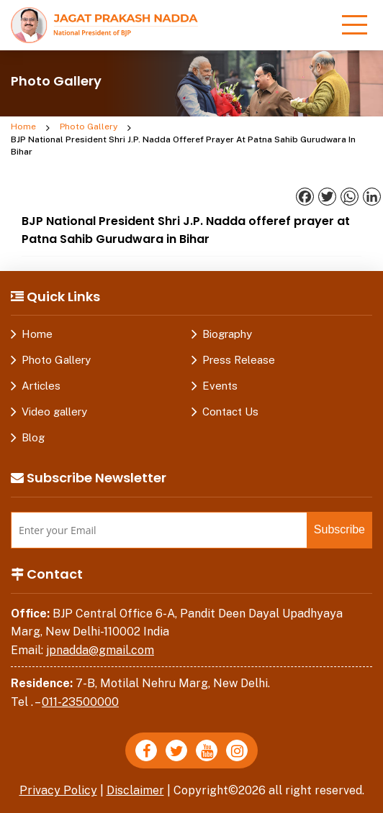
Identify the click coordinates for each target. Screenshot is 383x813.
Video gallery (54, 411)
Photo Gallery (88, 126)
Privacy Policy (58, 790)
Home (23, 126)
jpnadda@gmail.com (100, 650)
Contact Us (230, 411)
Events (220, 386)
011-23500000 (80, 702)
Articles (41, 386)
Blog (33, 437)
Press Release (238, 360)
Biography (227, 334)
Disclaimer (135, 790)
